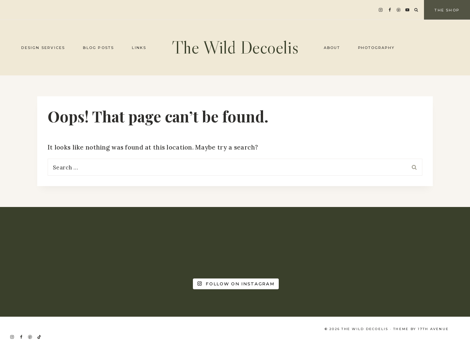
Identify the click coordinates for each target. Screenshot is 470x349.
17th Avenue (433, 329)
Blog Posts (98, 47)
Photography (376, 47)
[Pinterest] (399, 10)
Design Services (43, 47)
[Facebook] (389, 10)
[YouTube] (407, 10)
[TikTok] (39, 337)
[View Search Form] (416, 10)
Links (139, 47)
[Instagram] (381, 10)
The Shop (447, 10)
